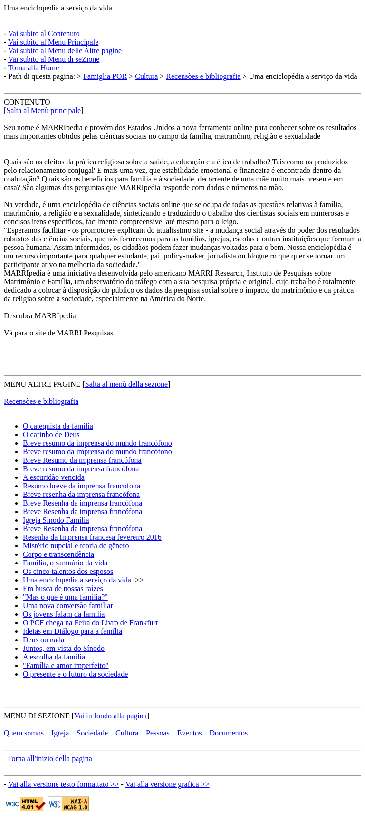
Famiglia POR (105, 76)
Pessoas (158, 733)
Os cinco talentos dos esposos (68, 571)
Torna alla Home (33, 68)
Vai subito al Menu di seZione (53, 59)
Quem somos (24, 733)
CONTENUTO (27, 102)
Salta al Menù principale (43, 110)
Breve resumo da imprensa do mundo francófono (97, 443)
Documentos (228, 733)
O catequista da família (58, 426)
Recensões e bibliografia (203, 76)
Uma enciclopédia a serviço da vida (58, 8)
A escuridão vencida (54, 477)
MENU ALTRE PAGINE (42, 384)
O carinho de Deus (51, 434)
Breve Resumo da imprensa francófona (82, 460)
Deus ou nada (43, 640)
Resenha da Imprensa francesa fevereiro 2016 (92, 537)
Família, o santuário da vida (65, 563)
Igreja (60, 733)
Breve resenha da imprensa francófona (81, 494)
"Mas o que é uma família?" (65, 597)
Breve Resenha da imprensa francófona (82, 503)
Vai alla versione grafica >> (167, 784)
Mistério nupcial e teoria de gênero (76, 546)
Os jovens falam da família (64, 614)
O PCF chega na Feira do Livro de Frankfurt (90, 623)
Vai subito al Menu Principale (53, 42)
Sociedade (92, 733)
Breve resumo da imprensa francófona (81, 469)
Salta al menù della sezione (126, 384)
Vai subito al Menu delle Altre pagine (65, 51)
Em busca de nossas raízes (63, 588)
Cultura (146, 76)
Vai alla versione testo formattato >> (63, 784)
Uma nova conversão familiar (68, 605)
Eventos (189, 733)
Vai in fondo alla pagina (110, 716)
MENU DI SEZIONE (37, 716)
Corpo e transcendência (58, 554)
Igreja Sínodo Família (56, 520)
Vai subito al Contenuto (44, 33)
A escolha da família (54, 657)
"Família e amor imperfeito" (66, 665)
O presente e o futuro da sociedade (75, 674)
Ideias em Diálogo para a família (72, 631)
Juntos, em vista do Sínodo (64, 648)
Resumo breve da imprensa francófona (81, 486)
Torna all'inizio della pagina (50, 758)
